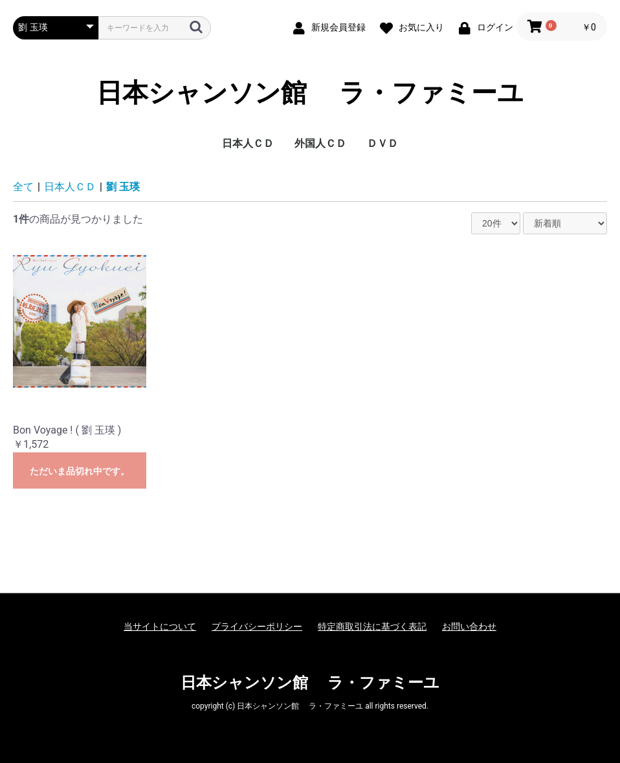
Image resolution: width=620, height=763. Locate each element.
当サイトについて (160, 626)
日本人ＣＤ (248, 143)
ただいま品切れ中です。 (79, 471)
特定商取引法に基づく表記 (372, 626)
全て (23, 187)
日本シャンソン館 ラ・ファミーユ (310, 93)
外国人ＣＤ (320, 143)
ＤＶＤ (382, 143)
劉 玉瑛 (123, 187)
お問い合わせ (469, 626)
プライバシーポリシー (257, 626)
